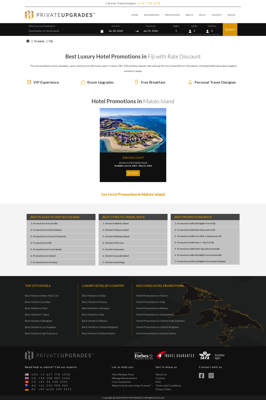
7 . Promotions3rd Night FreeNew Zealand (200, 261)
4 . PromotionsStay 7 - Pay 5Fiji (194, 242)
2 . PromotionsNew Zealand (45, 229)
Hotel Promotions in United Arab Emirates (160, 320)
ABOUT (189, 15)
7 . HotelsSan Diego (114, 262)
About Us (161, 374)
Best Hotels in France (94, 301)
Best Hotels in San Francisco (41, 333)
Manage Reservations (124, 378)
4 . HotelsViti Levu (113, 242)
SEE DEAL (133, 173)
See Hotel (133, 194)
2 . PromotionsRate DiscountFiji (195, 229)
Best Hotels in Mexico (94, 320)
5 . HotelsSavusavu (113, 249)
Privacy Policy (163, 389)
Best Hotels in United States (98, 333)
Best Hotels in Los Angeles (40, 327)
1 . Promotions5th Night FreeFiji (195, 223)
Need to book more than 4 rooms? (131, 385)
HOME (134, 15)
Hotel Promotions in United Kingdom (157, 327)
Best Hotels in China (94, 295)
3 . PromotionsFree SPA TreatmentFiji (198, 236)
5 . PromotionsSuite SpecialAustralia (197, 248)
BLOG (202, 15)
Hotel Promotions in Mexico (152, 308)
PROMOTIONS (172, 15)
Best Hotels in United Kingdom (100, 327)
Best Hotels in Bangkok (38, 320)
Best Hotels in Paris (36, 308)
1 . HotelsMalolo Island (115, 223)
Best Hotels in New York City (41, 295)
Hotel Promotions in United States (156, 333)
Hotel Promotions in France (152, 295)
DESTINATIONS (151, 15)
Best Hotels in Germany (96, 308)
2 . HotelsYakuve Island (116, 229)
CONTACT (216, 15)
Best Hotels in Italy (93, 314)
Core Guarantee (121, 381)
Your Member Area (123, 374)
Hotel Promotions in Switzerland (154, 314)
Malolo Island (140, 162)
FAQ (158, 381)
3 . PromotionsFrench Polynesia (48, 236)
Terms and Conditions (168, 385)
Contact (160, 378)
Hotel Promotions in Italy (150, 301)
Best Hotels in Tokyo (37, 314)
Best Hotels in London (38, 301)
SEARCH (230, 29)
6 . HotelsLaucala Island (116, 255)
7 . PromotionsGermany (43, 262)
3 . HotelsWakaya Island (116, 236)
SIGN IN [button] (231, 15)
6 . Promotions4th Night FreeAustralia (198, 255)
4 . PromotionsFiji (40, 242)
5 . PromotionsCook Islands (46, 249)
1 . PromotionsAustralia (43, 223)
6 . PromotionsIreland (42, 255)
